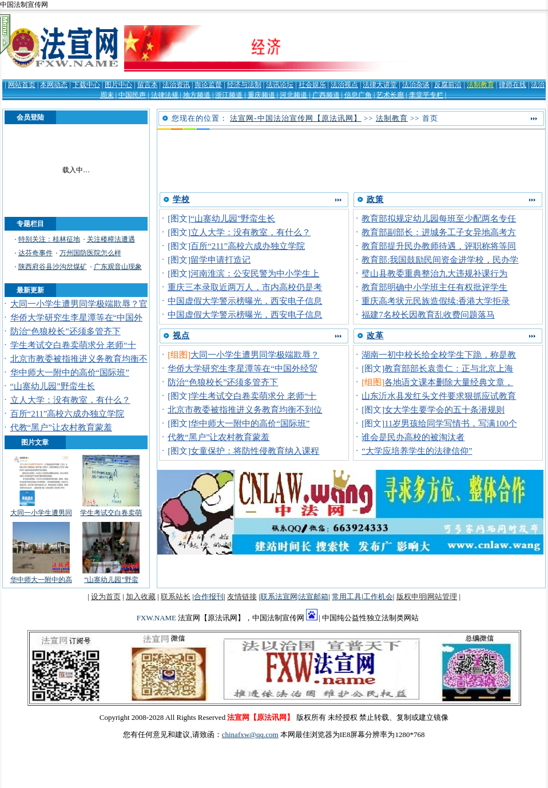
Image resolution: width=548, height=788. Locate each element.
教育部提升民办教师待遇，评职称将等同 (439, 246)
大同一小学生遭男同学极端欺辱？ (254, 354)
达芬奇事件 (35, 253)
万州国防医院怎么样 (90, 253)
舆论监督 (208, 85)
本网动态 (53, 85)
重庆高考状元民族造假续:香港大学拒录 (436, 301)
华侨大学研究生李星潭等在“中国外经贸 (242, 368)
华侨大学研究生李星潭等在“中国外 (76, 317)
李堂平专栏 (426, 95)
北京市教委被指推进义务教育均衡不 (79, 358)
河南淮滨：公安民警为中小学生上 (254, 273)
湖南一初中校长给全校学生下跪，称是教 (439, 354)
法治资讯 (176, 85)
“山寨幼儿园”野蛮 (111, 580)
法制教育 (480, 85)
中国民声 (132, 95)
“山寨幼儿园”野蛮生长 (52, 386)
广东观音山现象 (118, 267)
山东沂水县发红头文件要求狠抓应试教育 (439, 396)
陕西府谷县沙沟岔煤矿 (52, 267)
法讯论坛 (279, 85)
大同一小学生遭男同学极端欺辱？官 (79, 303)
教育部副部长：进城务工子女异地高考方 (439, 232)
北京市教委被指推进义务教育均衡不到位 (245, 409)
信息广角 (358, 95)
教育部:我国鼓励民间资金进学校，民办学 (440, 259)
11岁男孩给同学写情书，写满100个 (450, 423)
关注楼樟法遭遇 (111, 239)
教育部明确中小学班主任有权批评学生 (434, 287)
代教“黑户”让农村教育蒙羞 (61, 427)
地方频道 (197, 95)
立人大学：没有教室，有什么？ (70, 400)
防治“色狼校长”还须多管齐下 (65, 331)
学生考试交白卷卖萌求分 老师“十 (73, 345)
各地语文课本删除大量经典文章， (448, 382)
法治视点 (344, 85)
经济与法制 (244, 85)
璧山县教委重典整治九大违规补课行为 (434, 273)
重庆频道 (261, 95)
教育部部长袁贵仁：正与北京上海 (448, 368)
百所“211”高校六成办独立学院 (67, 413)
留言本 (147, 85)
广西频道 (326, 95)
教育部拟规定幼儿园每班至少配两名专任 (439, 218)
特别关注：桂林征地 (49, 239)
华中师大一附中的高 (41, 580)
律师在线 (512, 85)
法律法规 (164, 95)
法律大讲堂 (380, 85)
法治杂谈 (416, 85)
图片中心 (118, 85)
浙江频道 (229, 95)
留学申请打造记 (220, 259)
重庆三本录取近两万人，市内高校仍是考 (245, 287)
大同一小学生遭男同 (41, 513)
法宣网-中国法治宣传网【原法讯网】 (295, 118)
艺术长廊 (390, 95)
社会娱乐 (312, 85)
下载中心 (86, 85)
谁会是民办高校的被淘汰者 (413, 437)
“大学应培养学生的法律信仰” (417, 451)
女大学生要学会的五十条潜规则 (444, 409)
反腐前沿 (448, 85)
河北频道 (293, 95)
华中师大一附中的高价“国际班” (69, 372)
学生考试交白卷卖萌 (111, 513)
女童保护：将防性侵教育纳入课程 (254, 451)
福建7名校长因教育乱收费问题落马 (428, 314)
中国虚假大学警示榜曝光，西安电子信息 (245, 301)
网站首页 (21, 85)
